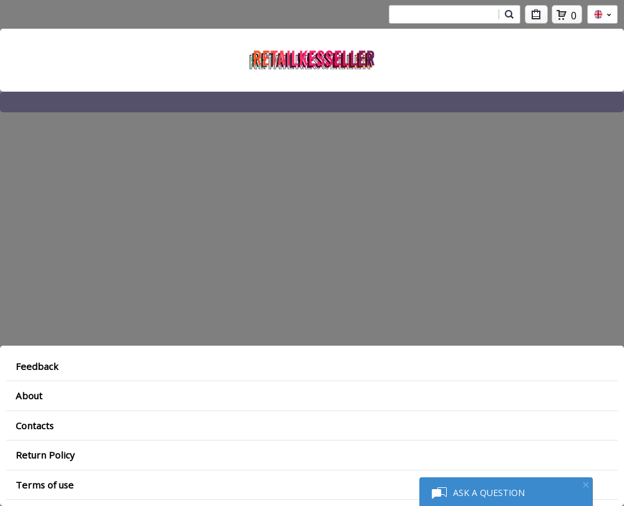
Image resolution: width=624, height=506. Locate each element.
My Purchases (536, 16)
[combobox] (444, 14)
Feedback (37, 366)
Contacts (35, 425)
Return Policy (45, 455)
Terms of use (45, 485)
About (29, 395)
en (602, 14)
